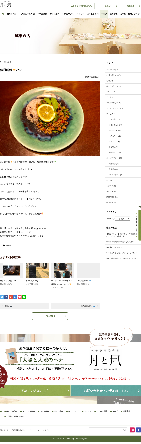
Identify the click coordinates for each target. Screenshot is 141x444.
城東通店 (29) (114, 164)
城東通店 (130, 6)
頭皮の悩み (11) (112, 197)
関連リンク (4, 430)
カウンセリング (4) (116, 125)
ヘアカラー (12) (115, 136)
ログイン (46, 430)
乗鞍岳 (8, 306)
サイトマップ (34, 430)
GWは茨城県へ (84, 281)
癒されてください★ (8, 281)
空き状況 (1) (111, 191)
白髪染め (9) (113, 147)
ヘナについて (68, 14)
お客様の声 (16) (112, 69)
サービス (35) (111, 114)
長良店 (107, 6)
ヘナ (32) (109, 180)
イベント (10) (111, 92)
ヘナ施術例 (42, 14)
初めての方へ (12, 14)
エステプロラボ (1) (113, 103)
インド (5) (110, 97)
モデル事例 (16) (112, 186)
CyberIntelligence (81, 439)
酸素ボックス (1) (115, 153)
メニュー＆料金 (28, 14)
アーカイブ (110, 219)
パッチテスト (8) (115, 130)
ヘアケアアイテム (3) (114, 175)
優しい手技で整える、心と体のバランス (121, 258)
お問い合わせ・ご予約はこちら (106, 390)
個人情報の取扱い (18, 430)
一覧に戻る (6, 62)
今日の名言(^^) (32, 281)
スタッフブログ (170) (114, 158)
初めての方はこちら (35, 390)
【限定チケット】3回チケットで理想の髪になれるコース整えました (121, 235)
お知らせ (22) (111, 81)
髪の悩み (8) (111, 202)
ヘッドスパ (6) (114, 141)
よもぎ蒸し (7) (114, 119)
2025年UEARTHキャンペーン (117, 247)
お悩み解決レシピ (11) (114, 75)
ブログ (104, 14)
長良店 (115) (113, 169)
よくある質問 (92, 14)
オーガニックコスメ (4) (115, 108)
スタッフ (80, 14)
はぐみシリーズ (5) (113, 86)
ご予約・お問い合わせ (129, 14)
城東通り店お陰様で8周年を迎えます (120, 242)
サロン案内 (54, 14)
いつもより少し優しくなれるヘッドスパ (121, 253)
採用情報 (113, 14)
